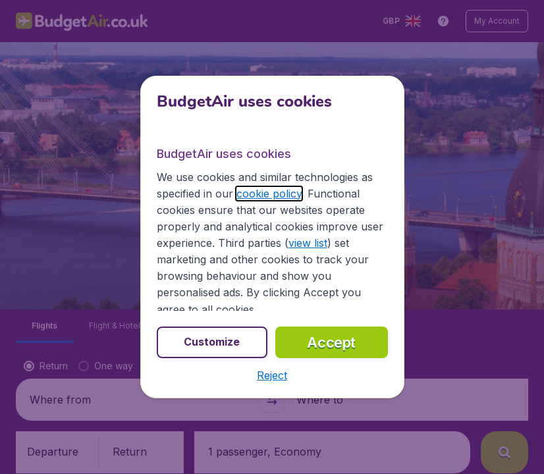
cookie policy (269, 193)
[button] (272, 375)
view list (307, 243)
